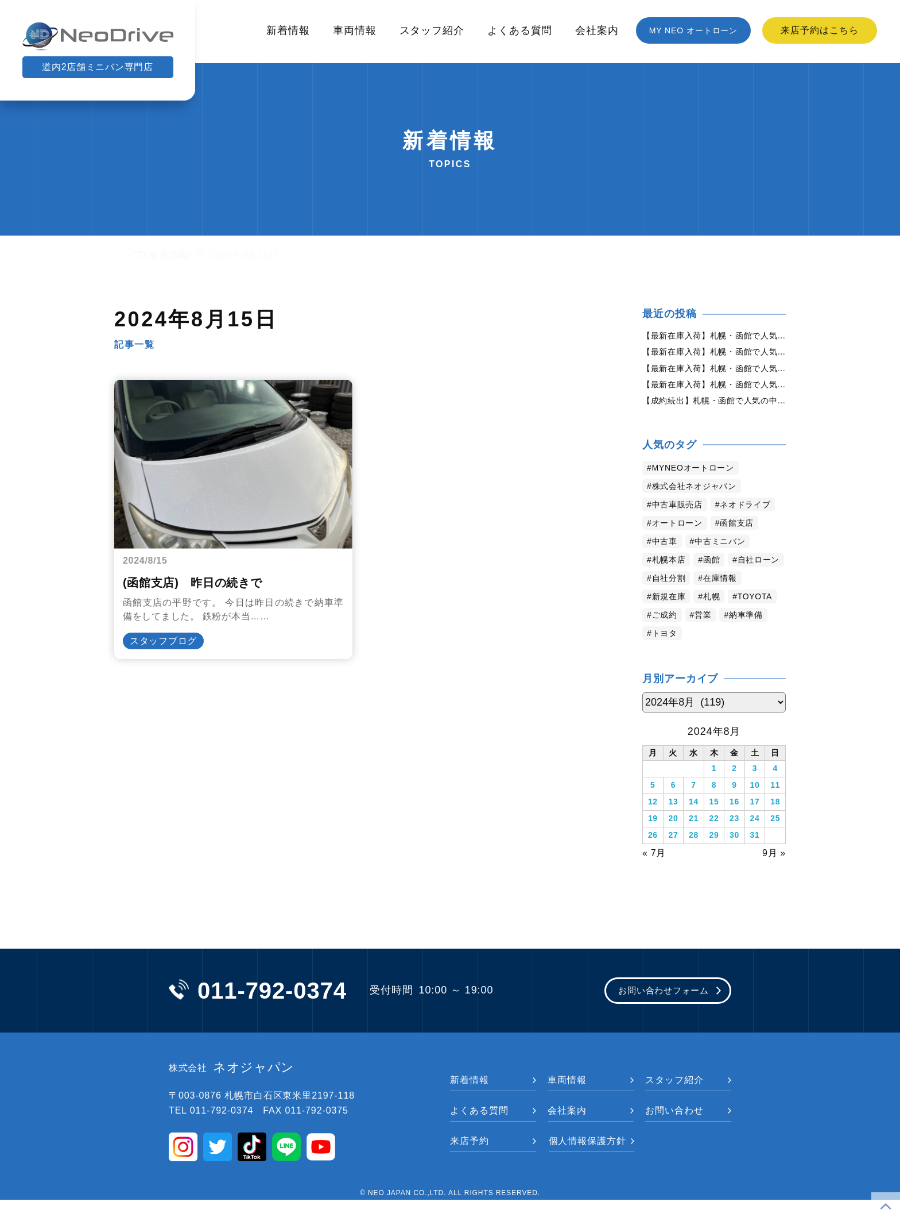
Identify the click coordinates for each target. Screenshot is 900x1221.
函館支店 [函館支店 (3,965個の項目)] (748, 552)
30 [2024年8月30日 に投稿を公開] (734, 857)
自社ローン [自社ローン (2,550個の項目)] (677, 607)
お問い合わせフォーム (652, 1011)
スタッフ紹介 (431, 30)
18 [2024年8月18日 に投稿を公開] (775, 827)
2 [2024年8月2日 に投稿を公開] (734, 797)
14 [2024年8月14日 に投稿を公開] (694, 827)
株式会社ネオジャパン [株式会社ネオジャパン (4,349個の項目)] (701, 497)
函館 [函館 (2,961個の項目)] (719, 589)
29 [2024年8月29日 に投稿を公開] (714, 857)
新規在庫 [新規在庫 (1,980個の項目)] (728, 625)
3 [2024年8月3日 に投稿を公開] (755, 797)
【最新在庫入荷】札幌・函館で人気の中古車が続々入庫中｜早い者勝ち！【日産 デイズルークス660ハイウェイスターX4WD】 (714, 373)
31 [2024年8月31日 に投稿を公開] (754, 857)
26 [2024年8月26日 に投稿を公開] (653, 857)
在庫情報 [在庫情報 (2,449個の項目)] (672, 625)
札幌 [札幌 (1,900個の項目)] (662, 644)
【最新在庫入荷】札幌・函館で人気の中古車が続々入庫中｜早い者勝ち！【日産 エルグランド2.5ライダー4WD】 (714, 391)
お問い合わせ (674, 1132)
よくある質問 (519, 30)
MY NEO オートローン (693, 30)
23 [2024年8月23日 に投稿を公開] (734, 842)
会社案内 (597, 30)
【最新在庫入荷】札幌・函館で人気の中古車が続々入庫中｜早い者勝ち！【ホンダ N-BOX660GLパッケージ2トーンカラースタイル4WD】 (714, 354)
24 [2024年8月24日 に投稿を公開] (754, 842)
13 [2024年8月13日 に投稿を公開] (673, 827)
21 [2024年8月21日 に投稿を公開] (694, 842)
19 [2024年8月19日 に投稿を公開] (653, 842)
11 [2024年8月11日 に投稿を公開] (775, 812)
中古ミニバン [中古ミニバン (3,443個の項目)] (729, 570)
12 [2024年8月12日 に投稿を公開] (653, 827)
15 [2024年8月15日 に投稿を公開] (714, 827)
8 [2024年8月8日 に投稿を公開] (714, 812)
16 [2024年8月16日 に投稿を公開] (734, 827)
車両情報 (355, 30)
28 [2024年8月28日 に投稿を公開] (694, 857)
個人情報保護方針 (587, 1162)
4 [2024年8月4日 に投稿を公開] (775, 797)
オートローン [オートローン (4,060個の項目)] (682, 552)
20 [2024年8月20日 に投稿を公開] (673, 842)
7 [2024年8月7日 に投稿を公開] (693, 812)
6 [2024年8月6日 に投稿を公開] (673, 812)
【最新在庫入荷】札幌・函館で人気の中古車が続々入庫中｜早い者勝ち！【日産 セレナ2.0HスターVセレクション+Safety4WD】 (714, 336)
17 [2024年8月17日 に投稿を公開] (754, 827)
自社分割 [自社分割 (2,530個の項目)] (738, 607)
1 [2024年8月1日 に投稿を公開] (714, 797)
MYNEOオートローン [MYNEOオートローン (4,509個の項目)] (700, 478)
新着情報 (288, 30)
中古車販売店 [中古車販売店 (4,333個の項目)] (682, 515)
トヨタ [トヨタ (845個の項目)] (762, 662)
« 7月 (654, 872)
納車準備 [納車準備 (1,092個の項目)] (709, 662)
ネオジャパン (232, 1089)
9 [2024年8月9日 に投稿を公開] (734, 812)
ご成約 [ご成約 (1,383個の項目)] (763, 644)
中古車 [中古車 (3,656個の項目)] (667, 570)
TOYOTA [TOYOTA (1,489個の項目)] (710, 644)
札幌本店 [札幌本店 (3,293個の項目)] (672, 589)
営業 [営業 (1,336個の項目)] (662, 662)
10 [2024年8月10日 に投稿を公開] (754, 812)
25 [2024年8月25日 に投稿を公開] (775, 842)
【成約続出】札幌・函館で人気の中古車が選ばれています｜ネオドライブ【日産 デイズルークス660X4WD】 (714, 409)
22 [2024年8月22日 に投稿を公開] (714, 842)
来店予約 (469, 1162)
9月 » (774, 872)
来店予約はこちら (819, 30)
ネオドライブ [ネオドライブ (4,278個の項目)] (682, 533)
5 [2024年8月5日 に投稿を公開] (652, 812)
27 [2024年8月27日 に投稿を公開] (673, 857)
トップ (128, 255)
